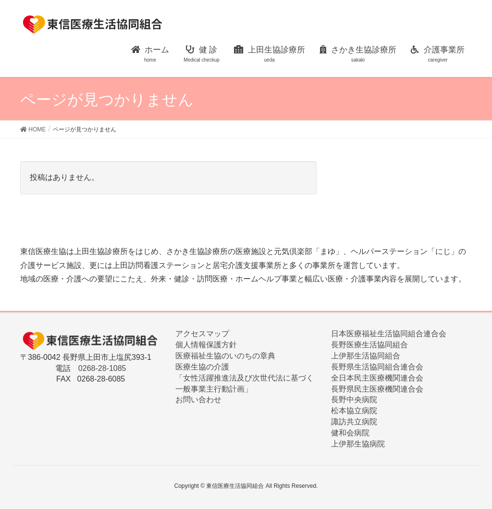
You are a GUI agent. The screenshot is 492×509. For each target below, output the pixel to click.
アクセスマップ (202, 334)
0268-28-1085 (102, 368)
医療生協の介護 (202, 367)
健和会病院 (350, 433)
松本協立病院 (354, 411)
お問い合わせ (198, 399)
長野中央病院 (354, 399)
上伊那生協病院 (358, 444)
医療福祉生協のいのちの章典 (225, 356)
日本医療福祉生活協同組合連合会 (388, 334)
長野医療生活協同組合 (369, 345)
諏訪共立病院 (354, 422)
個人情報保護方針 (206, 345)
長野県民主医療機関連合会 (377, 389)
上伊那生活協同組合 (365, 356)
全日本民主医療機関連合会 (377, 378)
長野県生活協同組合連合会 (377, 367)
